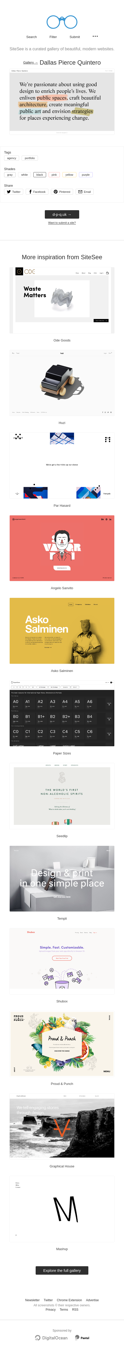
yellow (69, 174)
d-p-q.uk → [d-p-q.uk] (61, 214)
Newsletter (32, 1300)
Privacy (51, 1309)
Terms (64, 1309)
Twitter (48, 1300)
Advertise (92, 1300)
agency (11, 158)
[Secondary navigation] (95, 36)
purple (86, 174)
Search (31, 37)
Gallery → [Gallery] (30, 62)
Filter (53, 37)
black (39, 174)
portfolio (30, 158)
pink (54, 174)
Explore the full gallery (62, 1270)
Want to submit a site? (62, 222)
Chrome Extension (69, 1300)
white (24, 174)
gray (9, 174)
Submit (75, 37)
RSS (75, 1309)
